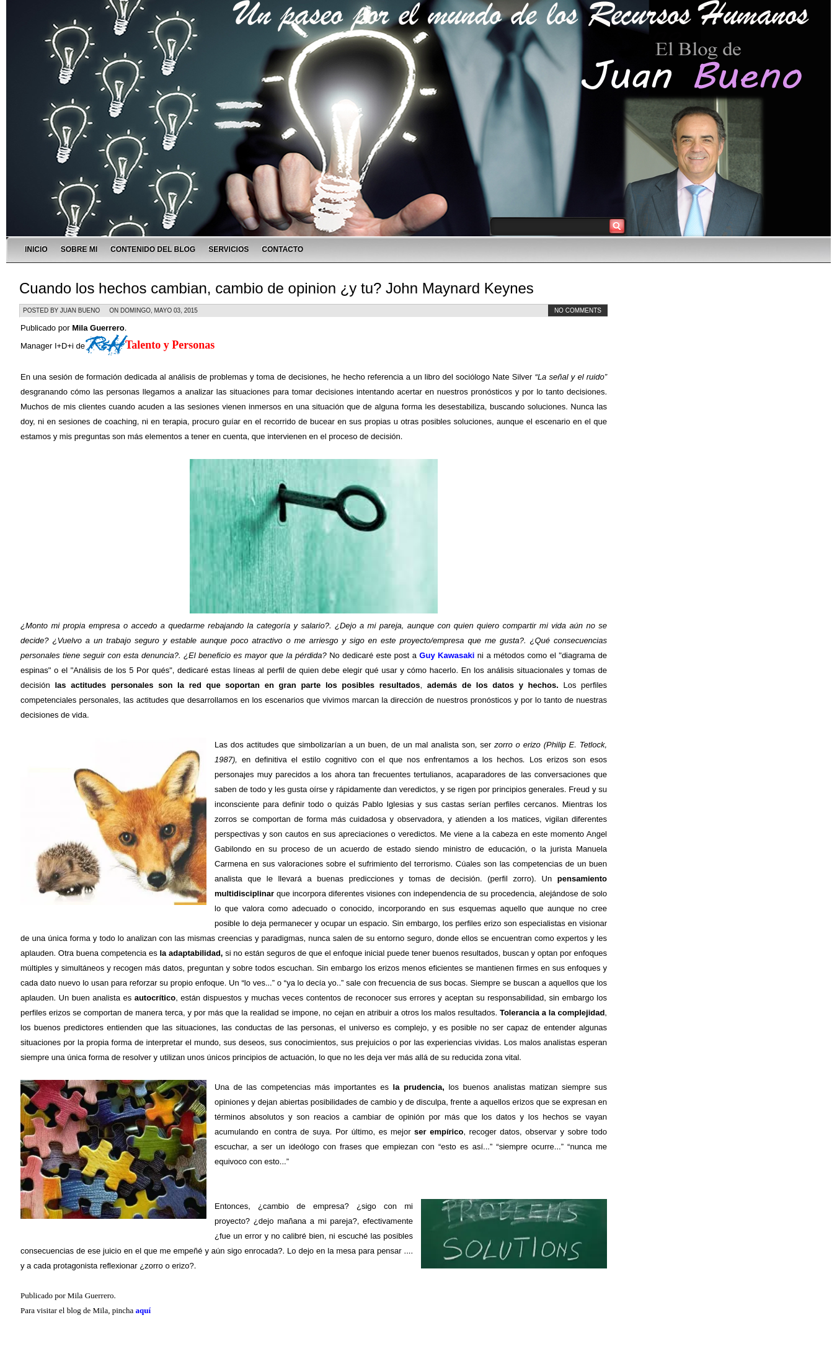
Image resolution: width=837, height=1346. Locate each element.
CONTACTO (282, 249)
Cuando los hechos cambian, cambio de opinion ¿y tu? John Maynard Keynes (276, 288)
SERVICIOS (228, 249)
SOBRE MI (79, 249)
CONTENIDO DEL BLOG (152, 249)
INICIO (36, 249)
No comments (577, 310)
